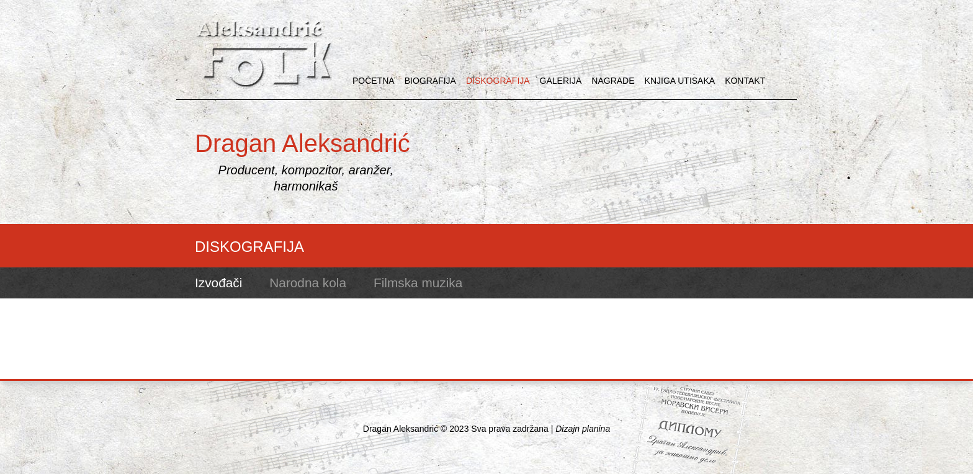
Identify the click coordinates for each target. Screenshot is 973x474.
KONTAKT (745, 81)
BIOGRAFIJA (430, 81)
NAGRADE (612, 81)
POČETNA (373, 81)
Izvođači (218, 282)
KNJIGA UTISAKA (680, 81)
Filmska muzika (418, 282)
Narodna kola (307, 282)
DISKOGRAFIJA (498, 81)
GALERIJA (561, 81)
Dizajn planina (582, 429)
